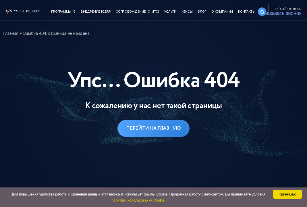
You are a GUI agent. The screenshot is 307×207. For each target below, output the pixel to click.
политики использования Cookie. (138, 200)
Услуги (170, 11)
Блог (202, 11)
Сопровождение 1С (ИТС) (137, 11)
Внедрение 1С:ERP (96, 11)
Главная (10, 33)
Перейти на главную (153, 128)
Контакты (246, 11)
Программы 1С (63, 11)
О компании (222, 11)
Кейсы (187, 11)
